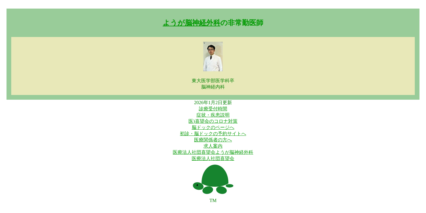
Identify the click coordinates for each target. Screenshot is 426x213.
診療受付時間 (213, 108)
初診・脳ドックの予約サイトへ (213, 133)
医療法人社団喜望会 (213, 158)
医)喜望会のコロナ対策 (212, 121)
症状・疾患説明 (213, 114)
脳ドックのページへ (213, 127)
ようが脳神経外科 (191, 23)
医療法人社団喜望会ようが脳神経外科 (213, 152)
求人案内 (213, 146)
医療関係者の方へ (213, 139)
